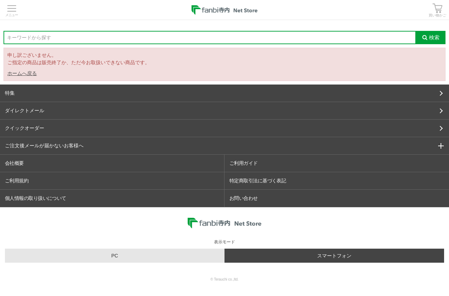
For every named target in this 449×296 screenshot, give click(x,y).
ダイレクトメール (224, 110)
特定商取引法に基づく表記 (257, 180)
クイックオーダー (224, 128)
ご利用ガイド (243, 163)
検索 (431, 37)
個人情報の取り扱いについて (35, 198)
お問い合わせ (243, 198)
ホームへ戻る (22, 73)
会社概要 (14, 163)
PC (114, 255)
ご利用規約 (16, 180)
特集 (224, 93)
